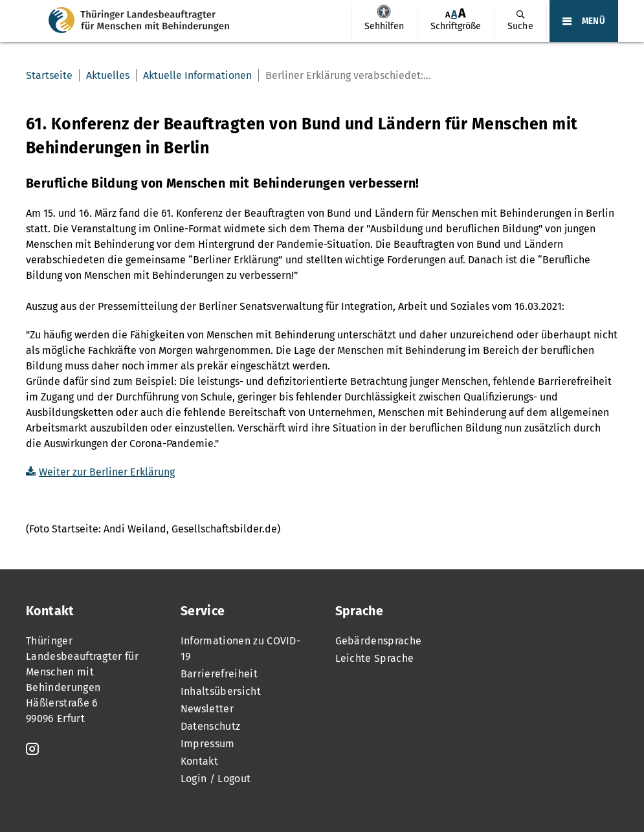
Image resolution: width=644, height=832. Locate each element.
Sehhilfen (384, 11)
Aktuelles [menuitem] (107, 75)
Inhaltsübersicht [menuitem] (221, 691)
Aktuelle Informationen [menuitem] (197, 75)
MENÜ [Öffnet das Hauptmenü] (593, 21)
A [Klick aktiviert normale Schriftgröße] (454, 14)
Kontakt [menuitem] (199, 761)
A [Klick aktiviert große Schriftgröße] (462, 13)
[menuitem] (384, 22)
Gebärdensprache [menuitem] (378, 641)
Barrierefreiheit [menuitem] (219, 674)
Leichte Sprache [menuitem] (374, 658)
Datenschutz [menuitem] (211, 726)
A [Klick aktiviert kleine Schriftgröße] (447, 14)
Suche (520, 26)
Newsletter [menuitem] (207, 709)
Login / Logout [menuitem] (215, 778)
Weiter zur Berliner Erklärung (107, 472)
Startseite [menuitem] (49, 75)
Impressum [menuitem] (208, 744)
